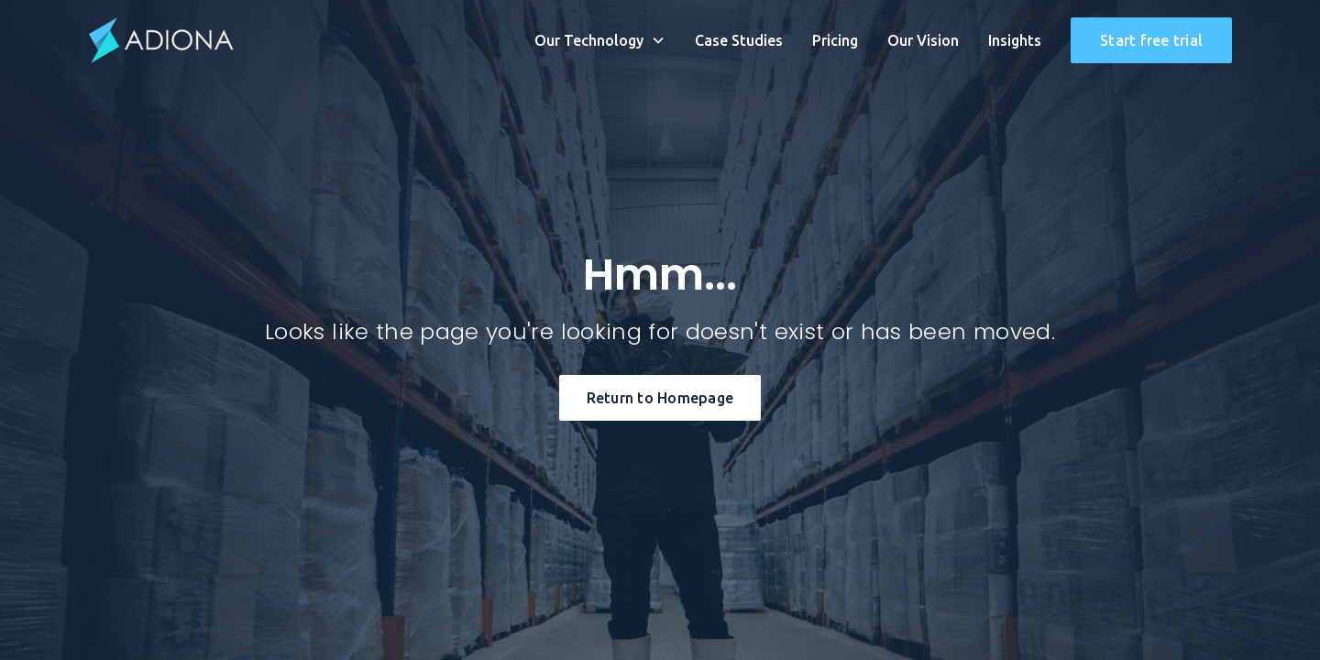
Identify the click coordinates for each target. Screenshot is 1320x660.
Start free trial (1151, 40)
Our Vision (923, 40)
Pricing (835, 40)
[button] (600, 40)
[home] (161, 40)
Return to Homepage (660, 398)
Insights (1014, 40)
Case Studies (739, 40)
